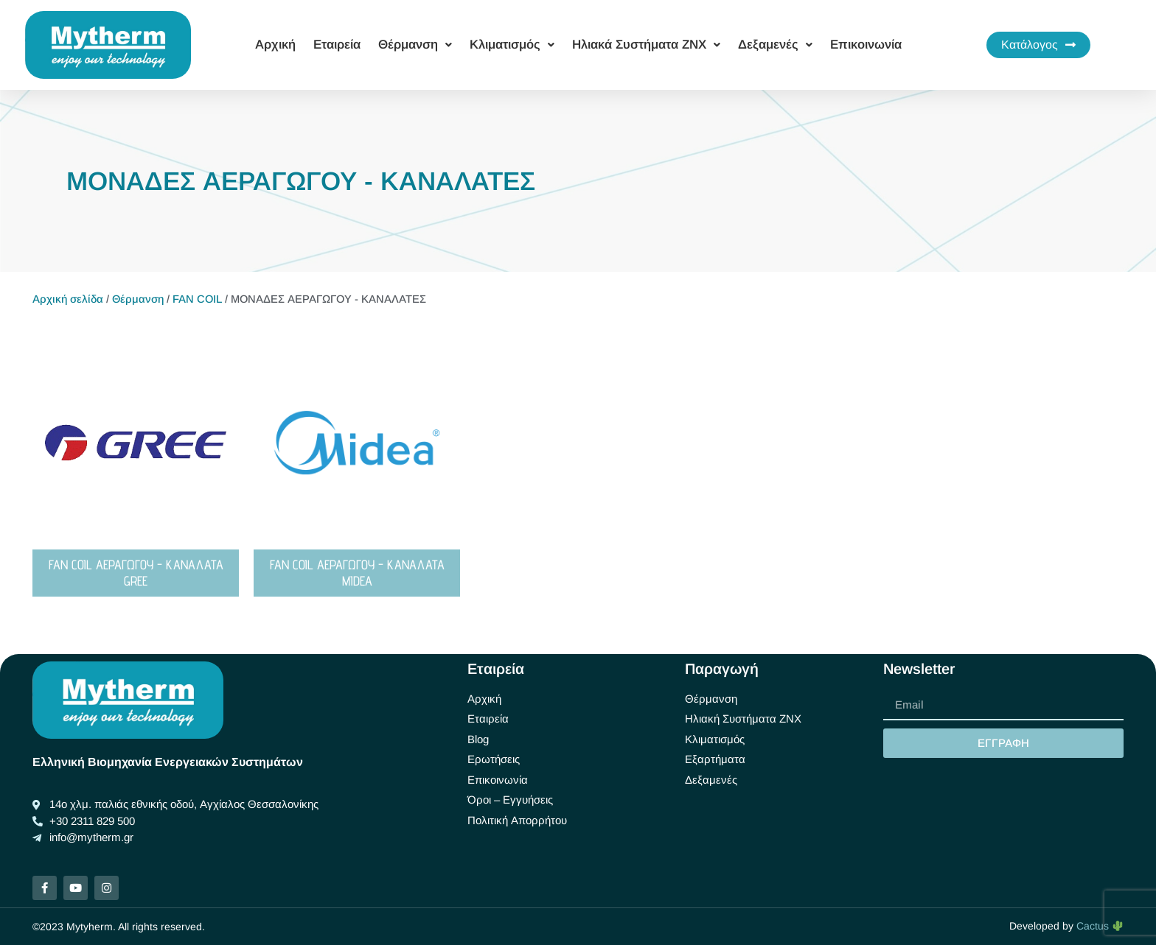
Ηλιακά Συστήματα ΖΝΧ (646, 45)
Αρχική (275, 45)
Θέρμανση (415, 45)
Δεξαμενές (775, 45)
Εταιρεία (337, 45)
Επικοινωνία (866, 45)
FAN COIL (197, 299)
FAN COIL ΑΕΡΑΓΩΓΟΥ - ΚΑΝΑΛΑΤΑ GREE (136, 573)
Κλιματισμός (512, 45)
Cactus (1099, 926)
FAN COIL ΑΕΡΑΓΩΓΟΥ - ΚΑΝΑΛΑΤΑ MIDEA (357, 573)
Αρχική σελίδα (67, 299)
